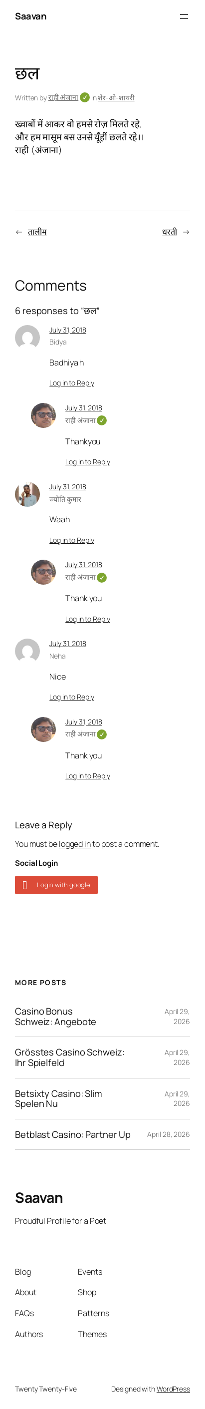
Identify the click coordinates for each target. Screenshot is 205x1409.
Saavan (30, 15)
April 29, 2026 (177, 1016)
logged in (75, 843)
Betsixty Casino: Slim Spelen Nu (58, 1098)
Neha (57, 656)
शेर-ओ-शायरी (116, 97)
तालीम (37, 231)
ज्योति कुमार (65, 499)
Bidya (58, 342)
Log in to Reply (71, 382)
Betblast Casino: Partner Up (73, 1134)
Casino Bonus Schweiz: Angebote (55, 1016)
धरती (169, 231)
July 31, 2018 (67, 330)
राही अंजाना (69, 97)
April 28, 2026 (168, 1134)
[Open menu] (184, 16)
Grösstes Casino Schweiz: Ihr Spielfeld (70, 1057)
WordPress (173, 1389)
